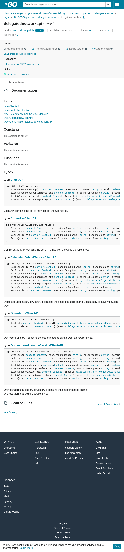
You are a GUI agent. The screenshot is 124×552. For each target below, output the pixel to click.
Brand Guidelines (104, 468)
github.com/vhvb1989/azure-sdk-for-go (47, 13)
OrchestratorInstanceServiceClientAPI (37, 345)
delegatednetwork (104, 13)
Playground (40, 448)
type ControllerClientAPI (17, 110)
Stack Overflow (42, 458)
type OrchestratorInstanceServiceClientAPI (28, 121)
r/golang (8, 501)
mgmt (6, 17)
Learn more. (26, 548)
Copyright (62, 523)
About (99, 441)
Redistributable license (46, 48)
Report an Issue (62, 537)
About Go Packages (75, 458)
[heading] (13, 4)
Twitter (7, 486)
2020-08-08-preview (24, 17)
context (48, 189)
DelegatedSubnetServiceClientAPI (34, 257)
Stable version (102, 48)
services (74, 13)
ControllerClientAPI (24, 218)
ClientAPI (17, 179)
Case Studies (10, 453)
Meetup (7, 506)
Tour (36, 453)
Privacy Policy (63, 532)
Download (101, 448)
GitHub (7, 491)
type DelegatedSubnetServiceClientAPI (26, 114)
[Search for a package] (64, 4)
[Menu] (62, 82)
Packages (71, 441)
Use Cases (9, 448)
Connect (9, 480)
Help (36, 463)
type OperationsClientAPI (18, 118)
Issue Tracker (102, 458)
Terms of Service (62, 528)
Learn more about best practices (20, 54)
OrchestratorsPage (110, 372)
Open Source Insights (16, 74)
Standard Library (73, 448)
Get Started (41, 441)
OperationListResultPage (95, 323)
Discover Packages (13, 13)
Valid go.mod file (15, 48)
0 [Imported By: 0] (11, 35)
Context (58, 189)
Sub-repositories (73, 453)
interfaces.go (11, 412)
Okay (117, 546)
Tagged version (76, 48)
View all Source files (108, 404)
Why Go (9, 441)
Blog (98, 453)
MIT (91, 30)
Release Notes (103, 463)
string (94, 189)
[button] (5, 48)
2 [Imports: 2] (104, 30)
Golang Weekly (11, 511)
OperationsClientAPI (25, 313)
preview (87, 13)
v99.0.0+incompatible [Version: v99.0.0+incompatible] (19, 30)
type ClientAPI (12, 106)
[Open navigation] (117, 4)
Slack (6, 496)
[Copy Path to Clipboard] (84, 17)
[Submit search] (108, 4)
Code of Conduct (104, 473)
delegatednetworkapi (71, 17)
